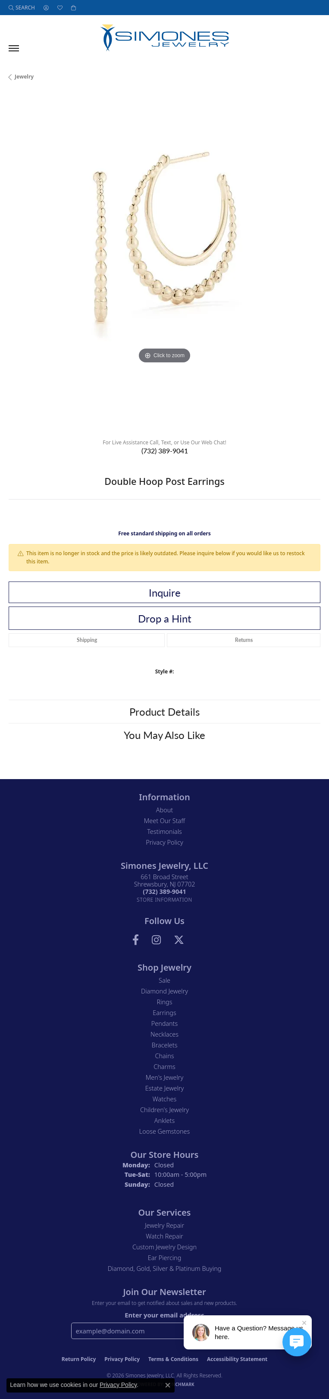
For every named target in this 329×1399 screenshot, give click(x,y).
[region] (164, 263)
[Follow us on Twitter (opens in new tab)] (178, 940)
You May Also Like (164, 734)
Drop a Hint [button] (164, 618)
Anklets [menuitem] (164, 1120)
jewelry (24, 76)
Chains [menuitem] (164, 1056)
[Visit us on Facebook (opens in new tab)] (135, 940)
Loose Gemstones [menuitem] (164, 1131)
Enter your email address (164, 1315)
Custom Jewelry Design (164, 1247)
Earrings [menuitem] (164, 1013)
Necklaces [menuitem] (164, 1034)
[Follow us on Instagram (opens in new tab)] (156, 940)
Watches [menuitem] (164, 1099)
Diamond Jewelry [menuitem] (164, 991)
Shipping (87, 640)
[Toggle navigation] (14, 48)
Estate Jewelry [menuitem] (164, 1088)
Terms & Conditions (173, 1359)
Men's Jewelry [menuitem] (164, 1077)
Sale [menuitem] (164, 980)
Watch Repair (164, 1236)
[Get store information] (164, 899)
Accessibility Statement (237, 1359)
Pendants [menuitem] (164, 1023)
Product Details (164, 711)
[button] (22, 7)
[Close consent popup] (167, 1385)
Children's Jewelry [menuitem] (164, 1110)
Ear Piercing (165, 1258)
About (164, 810)
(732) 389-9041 (164, 451)
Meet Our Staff (164, 821)
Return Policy (79, 1359)
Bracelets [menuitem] (165, 1045)
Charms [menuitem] (164, 1067)
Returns (244, 640)
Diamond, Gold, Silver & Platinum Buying (165, 1268)
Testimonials (164, 831)
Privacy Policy (164, 842)
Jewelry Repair (164, 1225)
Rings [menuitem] (164, 1002)
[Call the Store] (164, 891)
